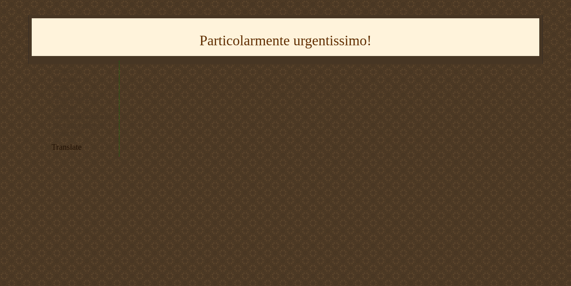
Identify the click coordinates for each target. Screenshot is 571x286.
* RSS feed (65, 107)
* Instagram (66, 79)
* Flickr (61, 88)
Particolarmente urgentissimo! (285, 40)
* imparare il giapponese (80, 116)
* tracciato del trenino (77, 98)
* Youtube (64, 70)
